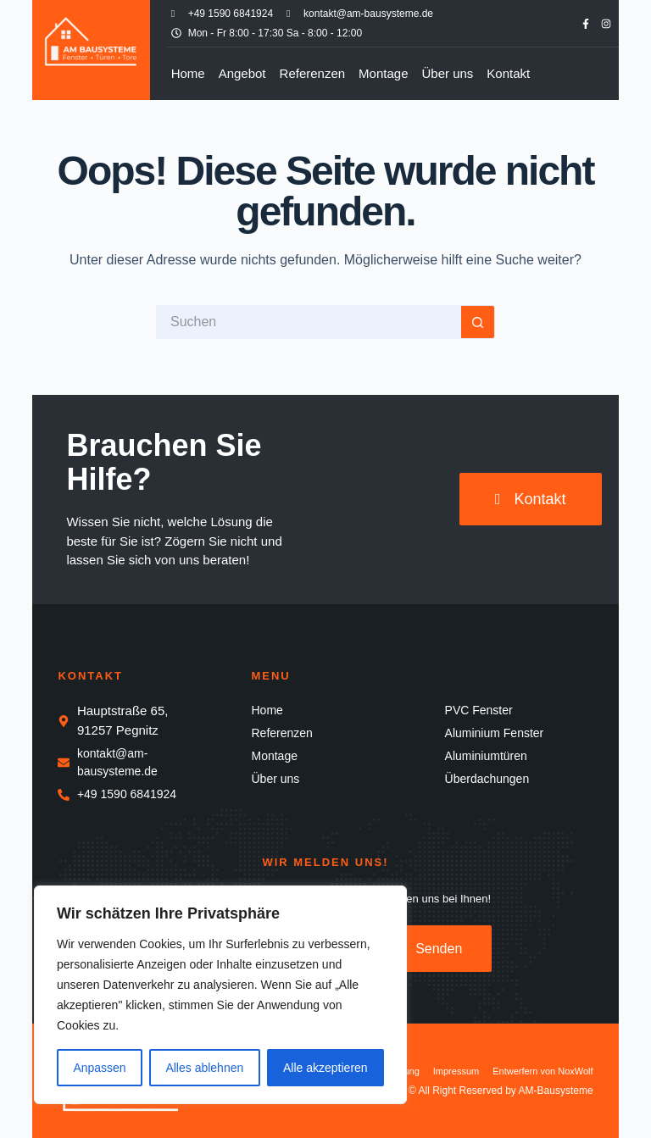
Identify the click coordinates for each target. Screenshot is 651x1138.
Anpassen (99, 1067)
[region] (220, 994)
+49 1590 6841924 (230, 13)
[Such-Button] (478, 322)
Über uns (447, 73)
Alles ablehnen (204, 1067)
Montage (383, 73)
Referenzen (313, 73)
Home (188, 73)
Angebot (242, 73)
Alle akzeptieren (325, 1067)
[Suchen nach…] (308, 322)
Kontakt (508, 73)
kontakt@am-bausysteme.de (368, 13)
